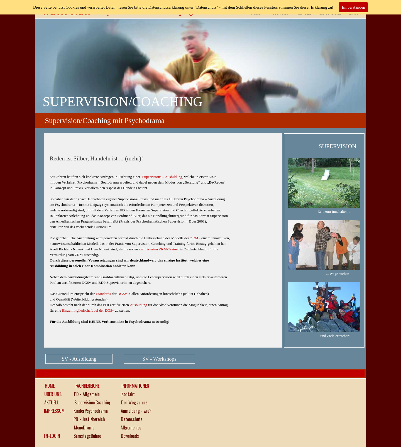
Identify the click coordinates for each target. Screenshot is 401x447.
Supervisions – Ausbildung (162, 177)
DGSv (122, 294)
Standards (103, 294)
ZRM (194, 238)
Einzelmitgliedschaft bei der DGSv (88, 310)
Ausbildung (138, 305)
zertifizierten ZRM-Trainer (159, 249)
